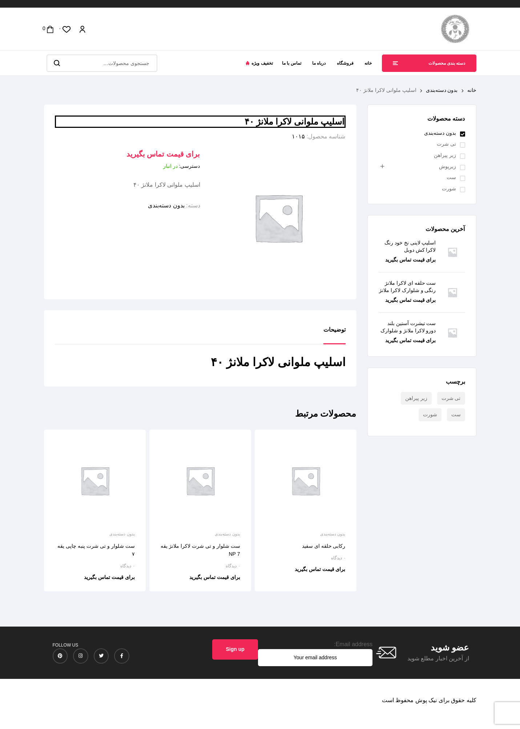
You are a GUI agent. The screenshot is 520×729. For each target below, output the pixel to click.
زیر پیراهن (445, 155)
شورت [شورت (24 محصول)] (430, 414)
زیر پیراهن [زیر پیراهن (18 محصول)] (416, 398)
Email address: (353, 644)
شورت (449, 188)
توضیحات (334, 330)
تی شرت (446, 144)
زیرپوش (447, 166)
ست (451, 177)
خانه (471, 90)
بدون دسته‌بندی (442, 90)
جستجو (56, 63)
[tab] (334, 335)
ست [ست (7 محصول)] (456, 414)
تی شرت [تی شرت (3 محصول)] (451, 398)
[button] (259, 63)
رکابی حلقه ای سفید (324, 546)
